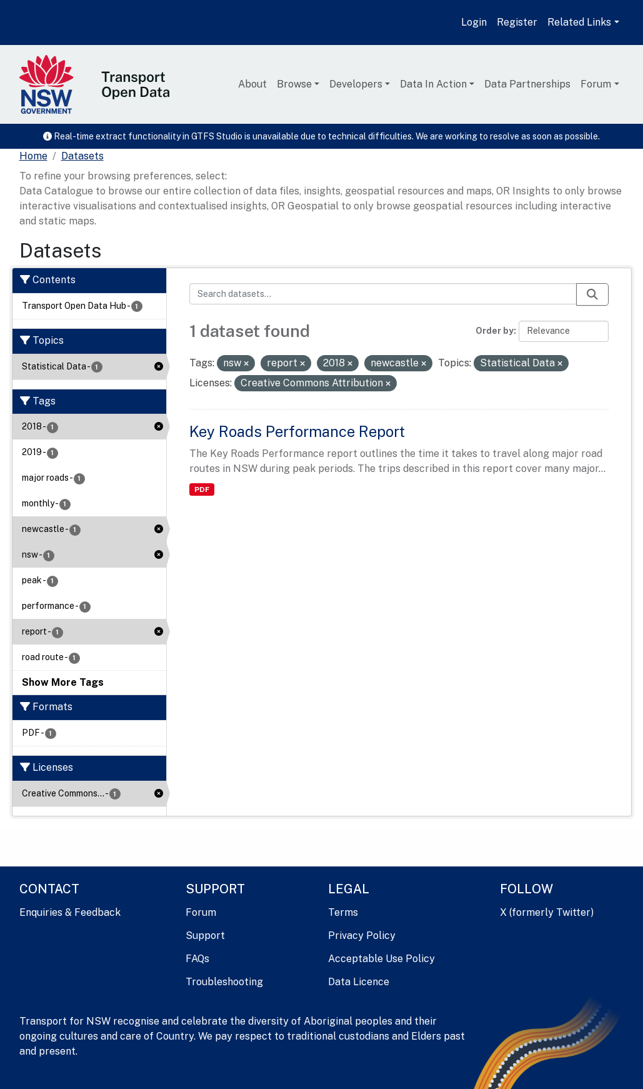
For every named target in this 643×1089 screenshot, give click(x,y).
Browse (294, 84)
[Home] (33, 156)
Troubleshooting (224, 982)
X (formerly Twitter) (547, 912)
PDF (201, 489)
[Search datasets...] (383, 293)
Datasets (82, 156)
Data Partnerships (527, 84)
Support (205, 935)
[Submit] (592, 294)
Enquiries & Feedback (70, 912)
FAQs (197, 959)
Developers (355, 84)
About (252, 84)
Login (474, 22)
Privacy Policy (362, 935)
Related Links (579, 22)
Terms (343, 912)
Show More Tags (63, 682)
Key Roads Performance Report (297, 431)
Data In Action (433, 84)
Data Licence (358, 982)
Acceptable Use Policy (381, 959)
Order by (495, 331)
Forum (596, 84)
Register (517, 22)
